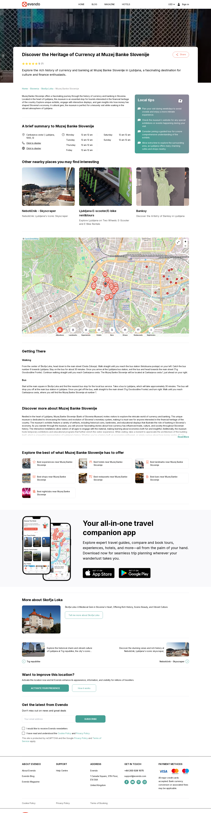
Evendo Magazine (31, 781)
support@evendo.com (135, 776)
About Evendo (29, 770)
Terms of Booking (99, 803)
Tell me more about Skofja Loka (84, 615)
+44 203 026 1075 (134, 770)
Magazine (109, 4)
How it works (84, 688)
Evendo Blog (28, 776)
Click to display (33, 143)
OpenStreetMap (32, 239)
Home (81, 4)
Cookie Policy (64, 733)
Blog (94, 4)
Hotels (126, 4)
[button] (105, 284)
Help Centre (62, 770)
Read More (183, 436)
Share (181, 54)
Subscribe (90, 719)
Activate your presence (45, 688)
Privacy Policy (83, 733)
